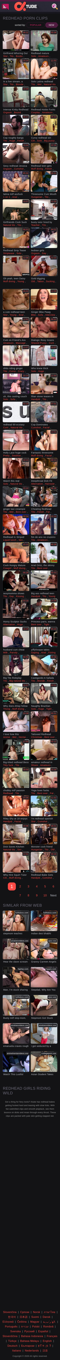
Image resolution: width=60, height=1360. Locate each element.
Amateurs (43, 56)
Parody (14, 652)
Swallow (16, 455)
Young (20, 281)
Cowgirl (7, 568)
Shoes (34, 765)
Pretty (6, 455)
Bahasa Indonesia (32, 1336)
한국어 (12, 1317)
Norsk (36, 1312)
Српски (24, 1312)
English (47, 1341)
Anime (6, 737)
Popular (35, 25)
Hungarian (36, 197)
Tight (46, 624)
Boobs (19, 56)
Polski (36, 1326)
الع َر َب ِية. (49, 1321)
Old (33, 281)
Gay (44, 253)
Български (27, 1345)
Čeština (22, 1321)
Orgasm (7, 112)
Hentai (22, 737)
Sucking (50, 281)
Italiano (16, 1350)
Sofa (40, 315)
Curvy (12, 371)
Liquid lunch (9, 540)
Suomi (35, 1317)
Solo (33, 56)
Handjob (35, 399)
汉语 (45, 1350)
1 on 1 (6, 197)
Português (11, 1326)
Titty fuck (8, 765)
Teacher (35, 225)
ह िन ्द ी (44, 1345)
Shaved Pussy (39, 343)
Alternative (37, 484)
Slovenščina (10, 1336)
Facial (46, 427)
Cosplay (35, 112)
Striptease (8, 253)
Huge (12, 140)
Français (52, 1336)
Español (43, 1331)
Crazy (21, 371)
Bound (17, 112)
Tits (12, 56)
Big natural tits (17, 681)
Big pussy (49, 140)
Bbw (33, 315)
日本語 (24, 1317)
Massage (21, 343)
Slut (5, 56)
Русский (29, 1331)
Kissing (20, 596)
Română (48, 1326)
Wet (39, 84)
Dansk (46, 1317)
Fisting (52, 652)
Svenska (15, 1331)
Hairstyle (50, 484)
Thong (6, 709)
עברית (24, 1326)
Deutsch (13, 1345)
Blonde (19, 84)
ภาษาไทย (49, 1312)
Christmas (36, 737)
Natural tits (50, 84)
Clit (33, 140)
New (51, 25)
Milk (5, 652)
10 (45, 895)
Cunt (51, 343)
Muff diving (37, 168)
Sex (21, 540)
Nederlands (32, 1350)
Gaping (35, 652)
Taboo (40, 281)
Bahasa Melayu (29, 1341)
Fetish (20, 140)
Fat (48, 512)
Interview (50, 315)
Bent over (21, 512)
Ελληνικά (8, 1321)
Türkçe (12, 1341)
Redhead (8, 793)
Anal (14, 197)
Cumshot (19, 168)
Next (53, 895)
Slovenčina (9, 1312)
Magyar (34, 1321)
